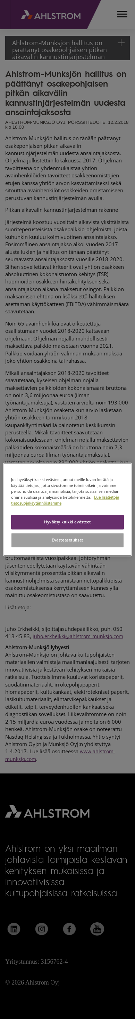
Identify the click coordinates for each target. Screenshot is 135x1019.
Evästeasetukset (67, 540)
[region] (67, 509)
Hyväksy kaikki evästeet (67, 522)
